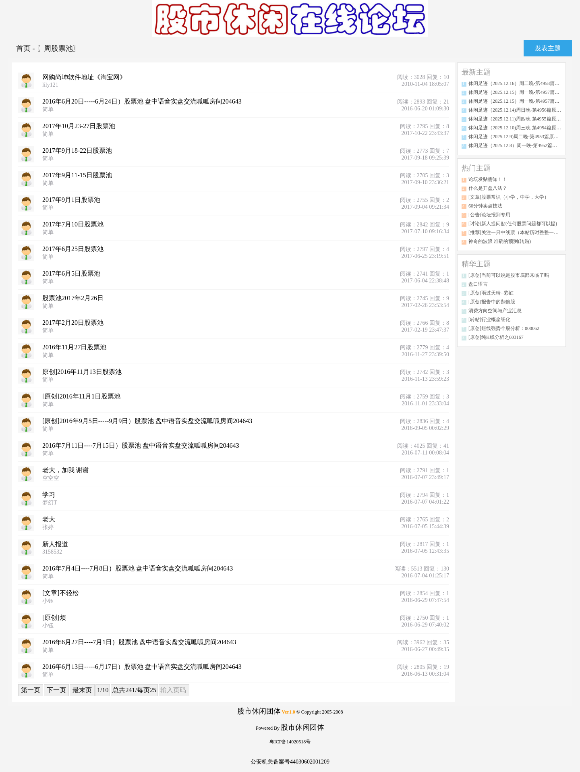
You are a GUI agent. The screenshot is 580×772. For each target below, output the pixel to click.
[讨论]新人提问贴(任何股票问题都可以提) (512, 223)
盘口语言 (478, 284)
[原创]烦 (54, 617)
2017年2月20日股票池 (73, 322)
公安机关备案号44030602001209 (290, 762)
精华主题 (476, 264)
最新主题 (476, 72)
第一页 (30, 690)
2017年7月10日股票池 (73, 224)
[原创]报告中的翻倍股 (491, 302)
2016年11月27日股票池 (74, 347)
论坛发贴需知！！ (487, 179)
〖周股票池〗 (58, 48)
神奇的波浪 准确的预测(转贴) (499, 241)
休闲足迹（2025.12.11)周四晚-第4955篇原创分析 (519, 119)
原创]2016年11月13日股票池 (82, 371)
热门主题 (476, 168)
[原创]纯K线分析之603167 (496, 337)
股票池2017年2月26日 (73, 298)
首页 (24, 48)
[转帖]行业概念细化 (489, 319)
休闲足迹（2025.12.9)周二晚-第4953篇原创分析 (518, 136)
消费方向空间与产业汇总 (495, 310)
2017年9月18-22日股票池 (77, 150)
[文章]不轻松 (60, 592)
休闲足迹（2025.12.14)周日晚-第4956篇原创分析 (519, 110)
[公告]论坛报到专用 (489, 215)
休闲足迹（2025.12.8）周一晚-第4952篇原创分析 (520, 145)
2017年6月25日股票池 (73, 248)
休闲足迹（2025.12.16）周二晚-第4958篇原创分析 (521, 83)
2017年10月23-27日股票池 (78, 125)
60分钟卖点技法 (485, 206)
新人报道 (55, 544)
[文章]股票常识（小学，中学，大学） (508, 197)
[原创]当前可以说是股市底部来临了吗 (508, 275)
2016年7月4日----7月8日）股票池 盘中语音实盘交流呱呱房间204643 (137, 568)
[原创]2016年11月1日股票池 (81, 396)
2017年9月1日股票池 (71, 199)
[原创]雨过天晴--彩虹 (491, 293)
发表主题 (548, 48)
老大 (48, 519)
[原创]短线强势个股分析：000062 (503, 328)
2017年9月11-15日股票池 (77, 175)
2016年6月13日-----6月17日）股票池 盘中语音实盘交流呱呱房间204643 (142, 666)
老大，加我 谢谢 (65, 470)
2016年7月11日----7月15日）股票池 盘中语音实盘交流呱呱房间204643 (140, 445)
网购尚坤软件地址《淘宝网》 (84, 77)
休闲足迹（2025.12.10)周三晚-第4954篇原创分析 (519, 128)
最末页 (82, 690)
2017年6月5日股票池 (71, 273)
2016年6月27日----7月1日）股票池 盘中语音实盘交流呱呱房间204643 (139, 642)
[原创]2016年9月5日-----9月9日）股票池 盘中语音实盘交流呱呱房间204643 (147, 420)
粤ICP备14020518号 (290, 742)
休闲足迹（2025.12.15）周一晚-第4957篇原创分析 (521, 92)
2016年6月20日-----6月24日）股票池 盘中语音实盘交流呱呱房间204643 (142, 101)
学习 (48, 494)
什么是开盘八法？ (487, 188)
